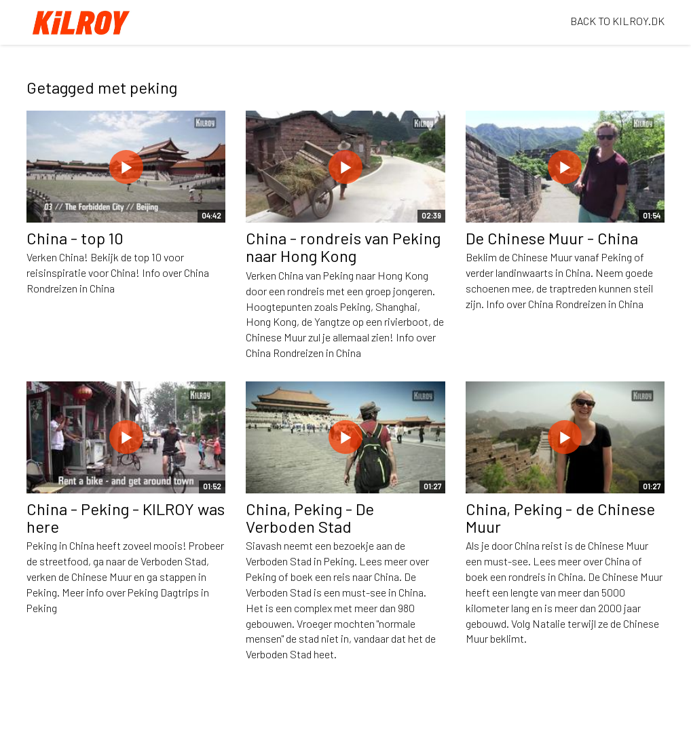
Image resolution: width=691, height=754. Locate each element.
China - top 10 (75, 238)
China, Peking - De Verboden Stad (310, 517)
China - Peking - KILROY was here (125, 517)
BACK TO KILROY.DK (617, 20)
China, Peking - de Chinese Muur (560, 517)
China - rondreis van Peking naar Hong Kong (343, 246)
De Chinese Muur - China (552, 238)
